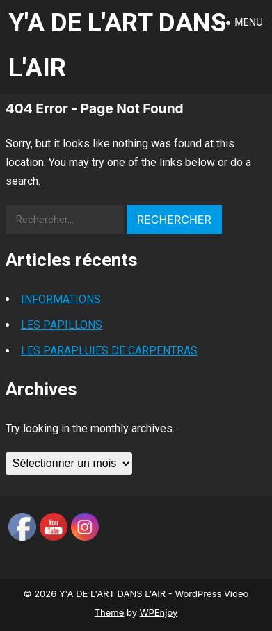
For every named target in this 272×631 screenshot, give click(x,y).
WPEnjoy (159, 612)
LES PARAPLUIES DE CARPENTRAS (109, 350)
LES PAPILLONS (61, 324)
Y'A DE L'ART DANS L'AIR (117, 45)
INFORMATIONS (61, 299)
